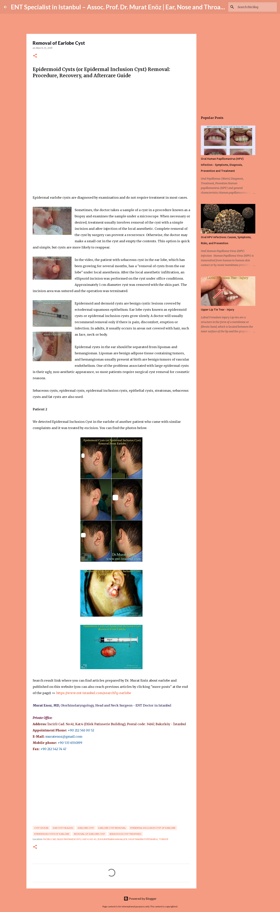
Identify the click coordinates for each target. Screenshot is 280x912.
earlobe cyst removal (112, 827)
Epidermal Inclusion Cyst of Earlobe (153, 827)
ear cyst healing (63, 827)
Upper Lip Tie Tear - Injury (217, 309)
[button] (35, 56)
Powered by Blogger (140, 898)
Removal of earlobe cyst (89, 833)
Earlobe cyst (86, 827)
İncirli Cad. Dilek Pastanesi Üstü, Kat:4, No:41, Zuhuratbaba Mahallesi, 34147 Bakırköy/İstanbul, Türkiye (106, 839)
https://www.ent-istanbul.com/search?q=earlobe (93, 693)
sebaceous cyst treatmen (125, 833)
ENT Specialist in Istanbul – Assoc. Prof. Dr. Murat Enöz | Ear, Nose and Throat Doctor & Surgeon (142, 7)
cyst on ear (41, 827)
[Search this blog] (256, 7)
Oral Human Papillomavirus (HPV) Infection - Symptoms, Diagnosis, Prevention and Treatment (222, 164)
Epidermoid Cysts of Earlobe (51, 833)
